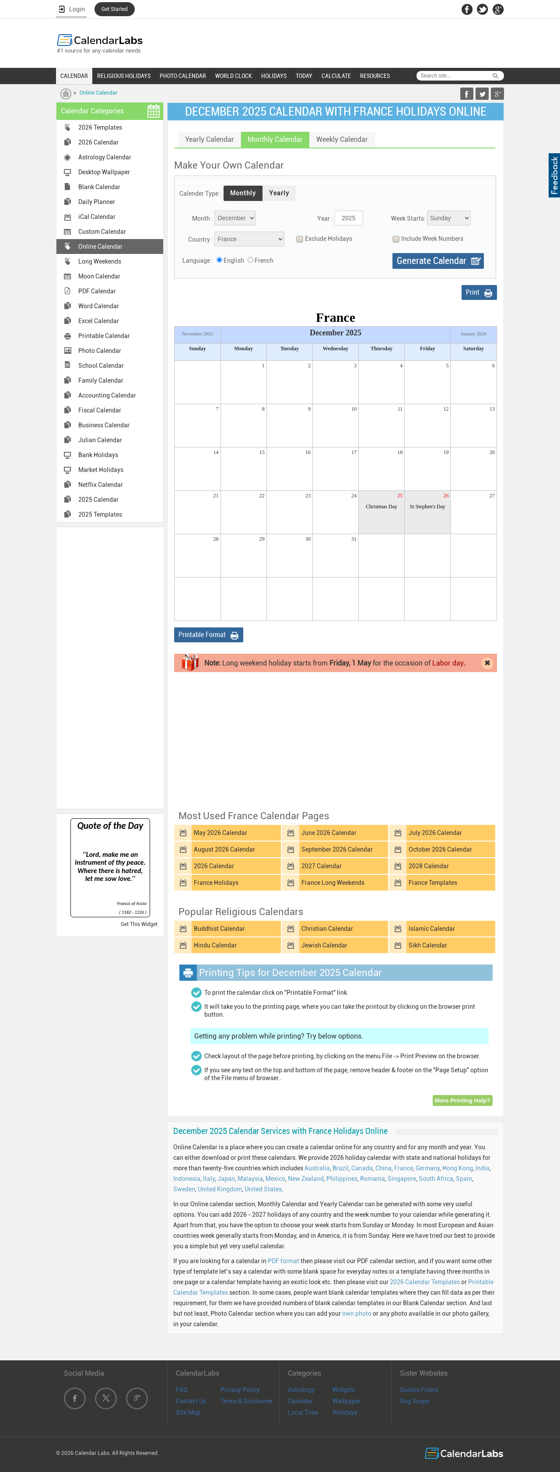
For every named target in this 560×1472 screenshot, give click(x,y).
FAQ (182, 1389)
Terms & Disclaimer (246, 1401)
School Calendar (101, 365)
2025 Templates (100, 514)
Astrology (301, 1389)
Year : (325, 218)
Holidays (344, 1412)
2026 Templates (100, 127)
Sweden (184, 1189)
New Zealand (306, 1178)
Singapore (402, 1178)
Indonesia (186, 1178)
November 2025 (197, 333)
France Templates (433, 882)
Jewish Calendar (324, 945)
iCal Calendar (97, 216)
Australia (317, 1168)
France (403, 1168)
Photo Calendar (99, 350)
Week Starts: (408, 218)
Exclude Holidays (322, 239)
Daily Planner (96, 201)
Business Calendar (104, 425)
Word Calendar (98, 306)
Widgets (343, 1389)
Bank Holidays (98, 454)
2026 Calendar (98, 142)
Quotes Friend (419, 1389)
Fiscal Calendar (99, 410)
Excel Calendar (98, 320)
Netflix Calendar (100, 484)
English (234, 260)
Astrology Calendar (104, 157)
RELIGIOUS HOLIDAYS (123, 75)
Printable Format (202, 634)
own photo (356, 1313)
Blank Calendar (99, 186)
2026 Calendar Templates (425, 1281)
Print (473, 292)
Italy (209, 1178)
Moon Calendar (99, 276)
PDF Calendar (97, 291)
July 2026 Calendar (435, 832)
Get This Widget (139, 924)
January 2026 (473, 333)
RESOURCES (375, 75)
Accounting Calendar (107, 395)
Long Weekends (99, 261)
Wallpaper (346, 1401)
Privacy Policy (239, 1389)
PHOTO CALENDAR (183, 75)
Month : (202, 218)
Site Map (188, 1412)
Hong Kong (457, 1168)
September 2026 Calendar (337, 849)
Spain (464, 1178)
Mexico (275, 1178)
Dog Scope (414, 1401)
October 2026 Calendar (440, 849)
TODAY (304, 75)
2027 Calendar (321, 866)
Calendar (300, 1401)
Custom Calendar (102, 231)
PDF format (283, 1260)
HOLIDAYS (274, 75)
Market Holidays (100, 469)
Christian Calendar (327, 928)
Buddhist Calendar (219, 928)
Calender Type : (200, 193)
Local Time (303, 1412)
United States (263, 1189)
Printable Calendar (104, 335)
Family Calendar (100, 380)
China (383, 1168)
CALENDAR (74, 75)
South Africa (436, 1178)
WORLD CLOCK (233, 75)
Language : (197, 260)
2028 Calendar (429, 866)
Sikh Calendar (428, 945)
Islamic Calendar (432, 928)
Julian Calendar (100, 440)
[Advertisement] (110, 667)
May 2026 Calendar (220, 832)
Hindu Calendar (215, 945)
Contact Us (191, 1401)
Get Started (115, 9)
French (264, 260)
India (483, 1168)
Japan (226, 1178)
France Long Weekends (332, 882)
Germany (428, 1168)
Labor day (448, 663)
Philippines (341, 1178)
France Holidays (216, 882)
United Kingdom (220, 1189)
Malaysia (250, 1178)
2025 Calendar (98, 499)
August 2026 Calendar (224, 849)
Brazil (340, 1168)
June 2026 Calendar (329, 832)
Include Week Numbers (425, 239)
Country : (200, 239)
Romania (372, 1178)
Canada (362, 1168)
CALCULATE (336, 75)
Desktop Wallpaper (104, 172)
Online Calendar (98, 93)
